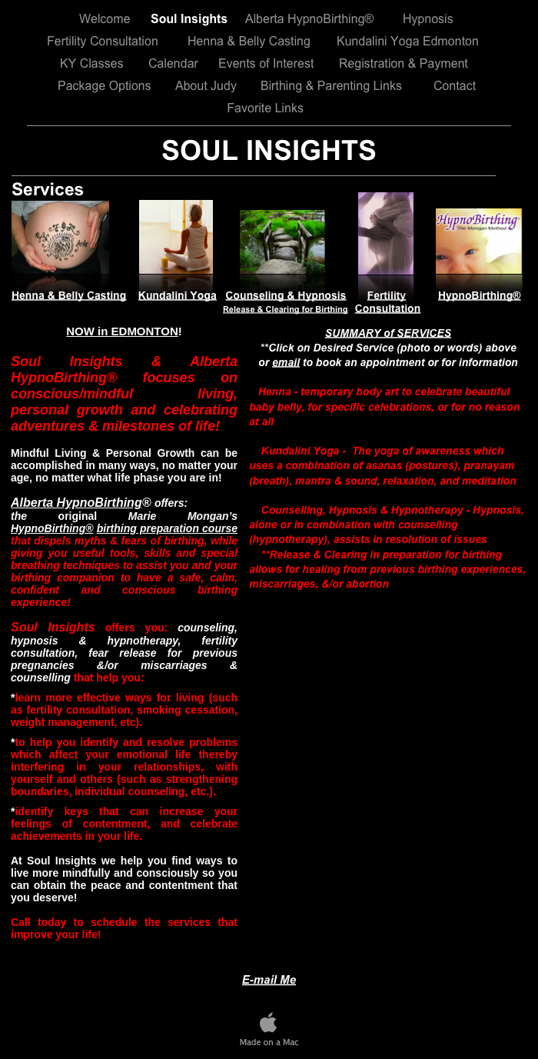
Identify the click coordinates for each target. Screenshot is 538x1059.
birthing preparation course (167, 528)
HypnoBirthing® (52, 528)
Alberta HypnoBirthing (76, 502)
